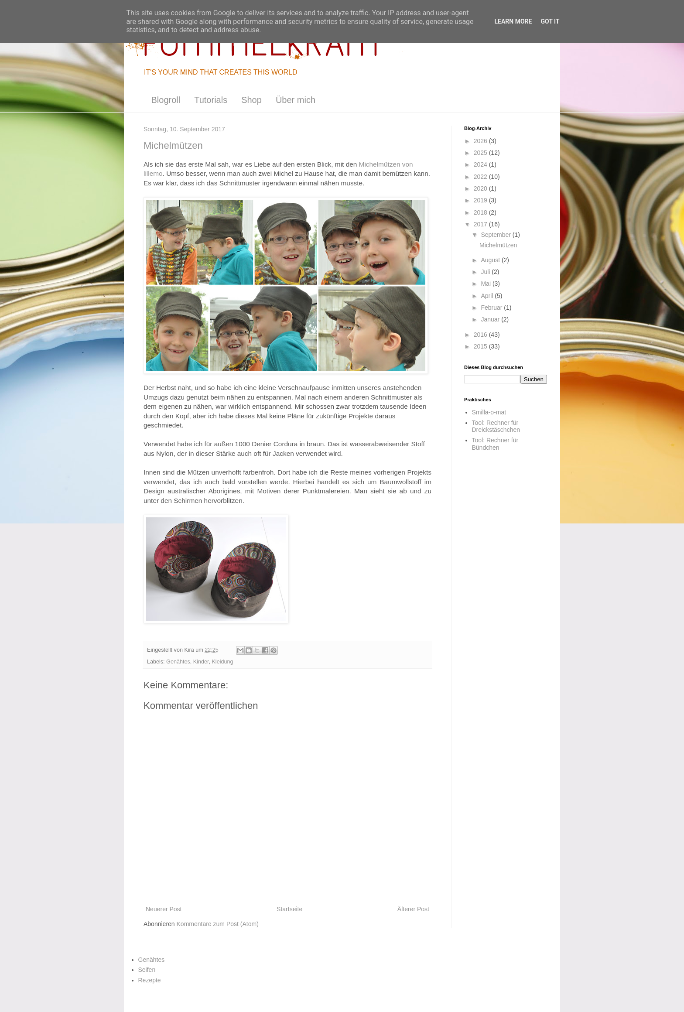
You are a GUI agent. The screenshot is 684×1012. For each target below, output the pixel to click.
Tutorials (210, 100)
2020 (481, 188)
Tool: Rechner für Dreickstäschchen (496, 426)
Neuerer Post (163, 909)
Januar (491, 319)
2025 (481, 152)
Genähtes (178, 662)
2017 (481, 224)
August (491, 259)
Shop (251, 100)
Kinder (201, 662)
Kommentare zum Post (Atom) (218, 923)
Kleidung (222, 662)
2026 (481, 140)
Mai (486, 283)
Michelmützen (498, 245)
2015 (481, 346)
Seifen (147, 969)
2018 (481, 212)
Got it (549, 21)
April (488, 295)
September (496, 234)
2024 (481, 164)
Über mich (295, 100)
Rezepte (149, 980)
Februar (492, 307)
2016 (481, 334)
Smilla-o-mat (489, 412)
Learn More (513, 21)
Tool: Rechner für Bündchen (495, 444)
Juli (486, 271)
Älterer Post (413, 909)
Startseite (289, 909)
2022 (481, 176)
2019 (481, 200)
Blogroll (166, 100)
